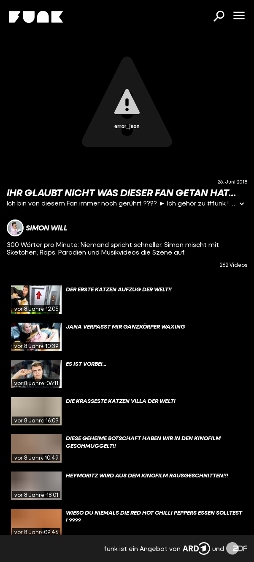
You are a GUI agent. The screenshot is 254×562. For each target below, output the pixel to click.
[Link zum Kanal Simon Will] (37, 227)
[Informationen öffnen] (241, 204)
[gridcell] (127, 299)
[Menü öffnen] (238, 16)
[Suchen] (218, 17)
